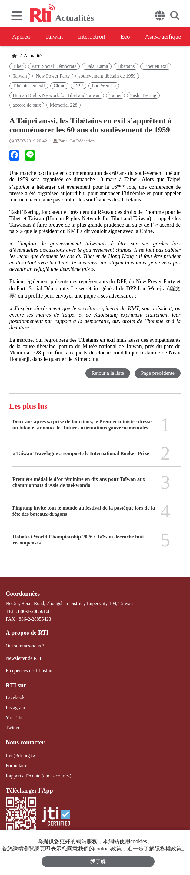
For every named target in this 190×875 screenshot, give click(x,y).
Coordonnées (23, 593)
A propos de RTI (27, 632)
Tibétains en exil (29, 85)
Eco (125, 36)
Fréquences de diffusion (29, 670)
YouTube (14, 717)
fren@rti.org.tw (21, 755)
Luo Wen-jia (104, 85)
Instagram (15, 707)
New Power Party (53, 75)
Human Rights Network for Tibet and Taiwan (57, 95)
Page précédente (158, 373)
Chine (59, 85)
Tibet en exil (156, 66)
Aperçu (21, 36)
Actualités (33, 55)
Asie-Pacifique (163, 36)
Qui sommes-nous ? (25, 645)
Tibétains (126, 66)
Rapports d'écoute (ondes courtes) (39, 775)
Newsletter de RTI (23, 658)
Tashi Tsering (143, 95)
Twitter (13, 727)
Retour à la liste (108, 373)
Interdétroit (91, 36)
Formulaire (16, 765)
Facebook (15, 697)
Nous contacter (25, 742)
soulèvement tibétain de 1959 (107, 75)
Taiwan (54, 36)
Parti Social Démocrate (54, 66)
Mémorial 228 (63, 105)
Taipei (115, 95)
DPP (78, 85)
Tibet (18, 66)
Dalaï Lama (96, 66)
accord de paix (27, 105)
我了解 (98, 861)
